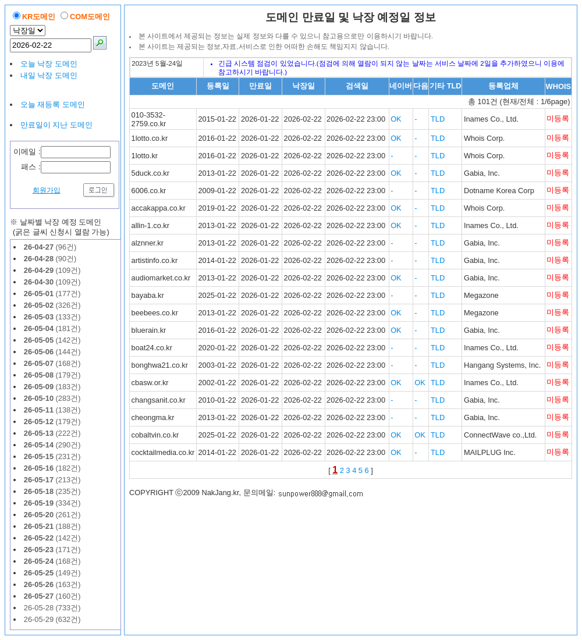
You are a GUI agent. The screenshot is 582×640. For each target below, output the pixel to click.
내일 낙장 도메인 (48, 75)
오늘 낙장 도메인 (48, 63)
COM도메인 (90, 16)
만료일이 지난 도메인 (56, 124)
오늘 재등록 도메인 (52, 104)
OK (396, 119)
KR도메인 (38, 16)
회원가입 (47, 190)
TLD (438, 119)
